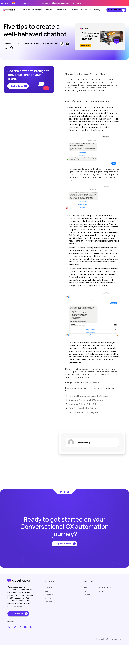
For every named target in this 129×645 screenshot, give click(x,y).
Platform (25, 10)
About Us (48, 588)
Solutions (49, 10)
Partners (75, 10)
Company (97, 10)
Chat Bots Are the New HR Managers (86, 400)
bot (89, 110)
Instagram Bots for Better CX (82, 404)
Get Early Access (79, 3)
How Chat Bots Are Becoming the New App (88, 396)
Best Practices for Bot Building (83, 408)
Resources (86, 10)
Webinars (87, 595)
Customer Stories (63, 10)
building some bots (91, 382)
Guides (101, 591)
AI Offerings (37, 10)
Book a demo (17, 86)
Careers (48, 591)
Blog (85, 591)
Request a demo (63, 543)
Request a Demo (114, 10)
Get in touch (17, 613)
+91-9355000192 (20, 3)
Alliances (48, 598)
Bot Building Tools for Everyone (83, 412)
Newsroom (49, 595)
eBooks (86, 588)
